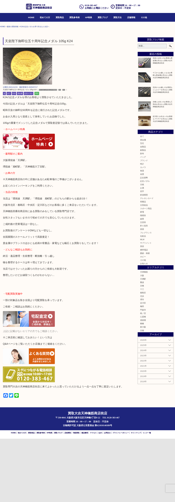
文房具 (143, 285)
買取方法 (117, 17)
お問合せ (107, 496)
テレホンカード (147, 261)
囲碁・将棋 (145, 316)
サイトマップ (136, 496)
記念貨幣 (144, 241)
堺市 (36, 157)
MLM (142, 303)
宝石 (142, 206)
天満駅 (143, 342)
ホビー (143, 320)
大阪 (142, 339)
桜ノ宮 (143, 377)
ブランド (144, 224)
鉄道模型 (144, 258)
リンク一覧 (147, 496)
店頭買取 (67, 496)
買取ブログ (103, 17)
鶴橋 (142, 387)
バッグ (143, 220)
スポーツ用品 (146, 272)
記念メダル (28, 157)
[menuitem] (31, 17)
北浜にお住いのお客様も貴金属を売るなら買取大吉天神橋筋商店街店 (162, 124)
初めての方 (45, 17)
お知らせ (144, 327)
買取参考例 (74, 17)
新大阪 (143, 390)
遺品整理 (84, 496)
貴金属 (20, 157)
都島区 (143, 356)
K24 (14, 157)
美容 (142, 310)
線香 (142, 282)
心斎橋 (143, 380)
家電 (142, 275)
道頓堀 (143, 383)
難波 (142, 346)
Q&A (100, 496)
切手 (142, 255)
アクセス (93, 496)
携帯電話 (144, 313)
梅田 (142, 370)
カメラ (143, 231)
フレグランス (146, 296)
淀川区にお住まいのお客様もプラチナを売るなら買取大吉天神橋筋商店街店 (162, 182)
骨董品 (143, 265)
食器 (142, 234)
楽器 (142, 292)
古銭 (142, 248)
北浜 (142, 359)
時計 (142, 227)
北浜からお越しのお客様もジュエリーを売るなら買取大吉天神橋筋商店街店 (162, 153)
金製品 (143, 210)
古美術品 (144, 268)
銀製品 (143, 213)
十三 (142, 352)
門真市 (143, 373)
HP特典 (88, 17)
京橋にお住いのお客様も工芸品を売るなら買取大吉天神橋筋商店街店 (162, 167)
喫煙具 (143, 279)
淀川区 (143, 366)
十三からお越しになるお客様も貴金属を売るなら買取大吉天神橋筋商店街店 (162, 138)
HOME (31, 17)
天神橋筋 (144, 335)
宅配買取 (76, 496)
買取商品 (60, 17)
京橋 (142, 349)
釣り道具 (144, 289)
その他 (144, 17)
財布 (142, 217)
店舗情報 (131, 17)
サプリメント (146, 306)
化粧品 (143, 299)
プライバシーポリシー (121, 496)
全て (9, 157)
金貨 (142, 237)
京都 (142, 394)
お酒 (142, 251)
